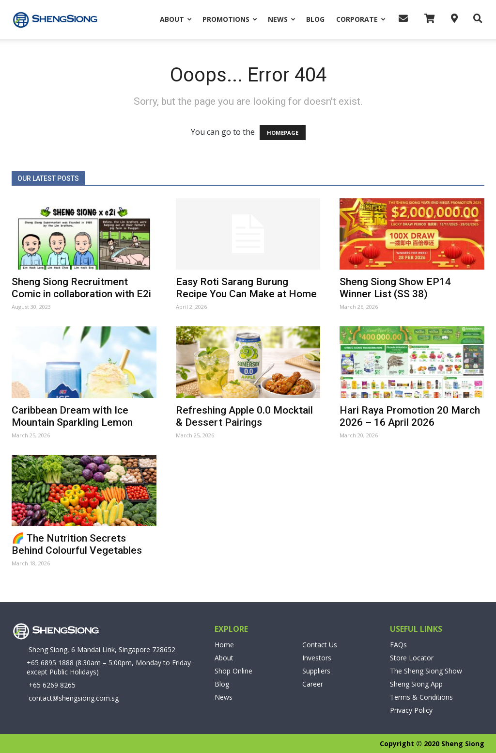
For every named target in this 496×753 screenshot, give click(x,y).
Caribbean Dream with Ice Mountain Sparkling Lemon (72, 416)
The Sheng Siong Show (426, 670)
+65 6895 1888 (50, 662)
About (176, 19)
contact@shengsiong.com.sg (74, 698)
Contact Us (319, 644)
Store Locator (412, 657)
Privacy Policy (411, 710)
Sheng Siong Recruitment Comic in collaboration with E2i (81, 288)
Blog (315, 19)
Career (312, 684)
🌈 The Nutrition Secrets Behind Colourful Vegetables (77, 544)
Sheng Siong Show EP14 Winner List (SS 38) (395, 288)
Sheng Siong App (416, 684)
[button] (475, 19)
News (281, 19)
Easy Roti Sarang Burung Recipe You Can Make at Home (246, 288)
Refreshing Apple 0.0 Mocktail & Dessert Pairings (244, 416)
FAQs (398, 644)
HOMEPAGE (282, 132)
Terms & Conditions (421, 697)
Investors (316, 657)
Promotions (229, 19)
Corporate (361, 19)
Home (224, 644)
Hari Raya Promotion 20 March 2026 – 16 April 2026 (410, 416)
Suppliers (316, 670)
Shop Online (233, 670)
